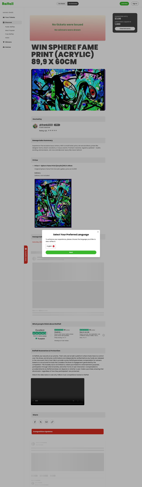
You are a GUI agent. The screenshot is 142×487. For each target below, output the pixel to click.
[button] (51, 246)
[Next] (71, 252)
